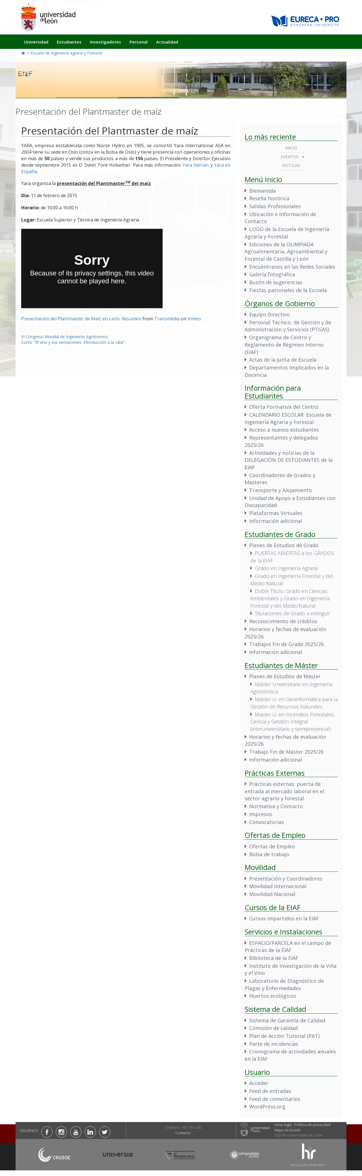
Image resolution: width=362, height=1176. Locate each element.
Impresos (260, 814)
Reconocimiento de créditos (283, 621)
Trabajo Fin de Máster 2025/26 (286, 751)
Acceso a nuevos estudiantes (284, 429)
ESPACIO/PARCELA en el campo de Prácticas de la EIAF (288, 947)
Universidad (36, 42)
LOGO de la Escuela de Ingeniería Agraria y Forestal (287, 233)
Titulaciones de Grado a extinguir (292, 613)
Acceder (258, 1083)
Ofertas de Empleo (272, 846)
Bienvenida (262, 190)
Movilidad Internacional (277, 886)
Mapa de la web (287, 1129)
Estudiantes (69, 42)
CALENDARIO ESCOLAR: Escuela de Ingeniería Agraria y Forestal (288, 418)
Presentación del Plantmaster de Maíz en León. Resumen (81, 319)
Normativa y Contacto (276, 806)
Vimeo (194, 319)
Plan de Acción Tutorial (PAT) (284, 1035)
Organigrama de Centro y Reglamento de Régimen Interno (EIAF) (284, 344)
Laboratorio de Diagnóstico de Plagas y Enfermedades (284, 984)
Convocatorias (266, 822)
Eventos (290, 156)
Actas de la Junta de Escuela (282, 359)
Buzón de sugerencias (275, 282)
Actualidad (167, 42)
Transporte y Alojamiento (280, 490)
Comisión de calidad (273, 1028)
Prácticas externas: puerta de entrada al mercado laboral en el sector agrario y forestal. (284, 791)
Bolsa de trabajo (269, 854)
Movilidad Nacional (272, 894)
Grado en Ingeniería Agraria (286, 568)
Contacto (183, 1132)
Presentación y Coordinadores (285, 878)
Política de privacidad (312, 1124)
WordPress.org (267, 1106)
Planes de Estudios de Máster (285, 676)
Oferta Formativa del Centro (283, 406)
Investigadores (105, 42)
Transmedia (167, 319)
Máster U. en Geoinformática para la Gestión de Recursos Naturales (294, 703)
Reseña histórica (269, 198)
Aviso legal (283, 1124)
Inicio (291, 148)
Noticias (291, 165)
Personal (139, 42)
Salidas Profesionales (275, 206)
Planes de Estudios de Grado (283, 545)
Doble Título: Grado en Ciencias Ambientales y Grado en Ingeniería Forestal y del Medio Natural (290, 598)
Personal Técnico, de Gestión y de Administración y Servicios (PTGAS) (288, 326)
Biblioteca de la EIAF (273, 958)
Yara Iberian (195, 165)
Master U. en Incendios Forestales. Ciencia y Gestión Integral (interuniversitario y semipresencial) (292, 721)
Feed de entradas (270, 1091)
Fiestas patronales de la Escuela (288, 290)
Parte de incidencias (273, 1043)
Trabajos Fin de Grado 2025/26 (286, 644)
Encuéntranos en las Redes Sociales (292, 266)
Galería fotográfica (272, 274)
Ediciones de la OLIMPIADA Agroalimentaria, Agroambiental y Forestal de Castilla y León (286, 251)
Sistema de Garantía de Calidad (287, 1020)
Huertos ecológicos (272, 995)
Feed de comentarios (274, 1098)
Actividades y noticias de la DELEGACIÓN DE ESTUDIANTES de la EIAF (289, 460)
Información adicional (275, 521)
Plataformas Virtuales (275, 513)
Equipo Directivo (269, 314)
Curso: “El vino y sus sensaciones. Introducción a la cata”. (73, 342)
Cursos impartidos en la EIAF (284, 918)
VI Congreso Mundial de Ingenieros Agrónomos (64, 336)
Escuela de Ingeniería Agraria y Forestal (66, 53)
